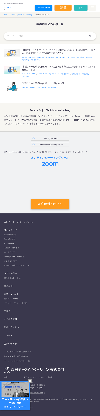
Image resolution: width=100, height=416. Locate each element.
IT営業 (32, 57)
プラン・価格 (10, 273)
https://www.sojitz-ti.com (33, 393)
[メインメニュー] (92, 8)
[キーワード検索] (50, 36)
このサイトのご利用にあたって (16, 351)
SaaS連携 (41, 57)
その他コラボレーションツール (16, 265)
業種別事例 (76, 74)
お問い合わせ (10, 343)
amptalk (25, 87)
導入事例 (8, 286)
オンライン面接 (10, 261)
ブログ (7, 311)
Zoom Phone (61, 57)
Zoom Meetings (10, 235)
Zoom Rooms (9, 239)
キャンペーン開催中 (44, 7)
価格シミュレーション (13, 278)
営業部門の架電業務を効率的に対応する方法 (43, 83)
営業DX (89, 57)
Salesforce (50, 57)
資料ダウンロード (11, 299)
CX (24, 74)
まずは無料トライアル (63, 7)
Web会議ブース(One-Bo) (14, 257)
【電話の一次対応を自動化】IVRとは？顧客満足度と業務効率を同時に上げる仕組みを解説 (58, 68)
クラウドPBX (54, 74)
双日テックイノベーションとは (19, 222)
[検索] (90, 36)
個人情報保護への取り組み (15, 356)
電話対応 (86, 74)
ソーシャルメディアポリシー (16, 361)
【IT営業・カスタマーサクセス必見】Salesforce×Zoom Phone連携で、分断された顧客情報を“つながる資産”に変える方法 (59, 51)
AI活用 (25, 57)
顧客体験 (26, 76)
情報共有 (26, 60)
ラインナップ (10, 230)
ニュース (8, 335)
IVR (34, 74)
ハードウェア (9, 252)
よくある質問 (10, 319)
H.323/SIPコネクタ (12, 248)
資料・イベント (11, 294)
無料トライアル (11, 327)
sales (33, 87)
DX (29, 74)
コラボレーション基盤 (76, 57)
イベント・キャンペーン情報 (16, 303)
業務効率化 (35, 60)
